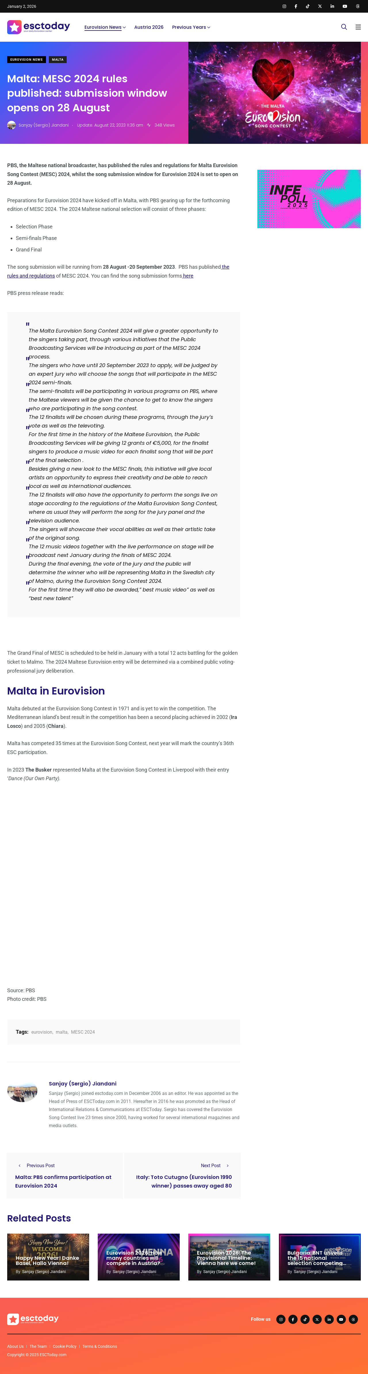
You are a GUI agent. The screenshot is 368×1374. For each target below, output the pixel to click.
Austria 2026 (149, 27)
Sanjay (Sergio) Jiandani (82, 1083)
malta (62, 1032)
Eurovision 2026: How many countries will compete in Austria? (134, 1258)
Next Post (216, 1165)
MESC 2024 (83, 1032)
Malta (58, 60)
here (187, 276)
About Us (15, 1346)
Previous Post (35, 1165)
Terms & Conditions (100, 1346)
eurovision (41, 1032)
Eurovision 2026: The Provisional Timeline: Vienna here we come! (226, 1258)
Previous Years (189, 27)
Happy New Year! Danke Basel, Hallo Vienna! (47, 1260)
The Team (38, 1346)
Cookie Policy (64, 1346)
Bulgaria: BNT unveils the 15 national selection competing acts (315, 1260)
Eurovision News (103, 27)
